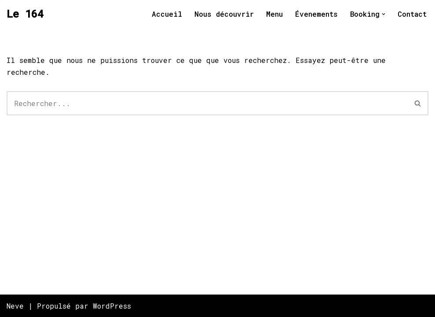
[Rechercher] (207, 103)
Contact (412, 13)
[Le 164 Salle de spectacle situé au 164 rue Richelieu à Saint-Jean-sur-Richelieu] (25, 14)
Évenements (316, 13)
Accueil (167, 13)
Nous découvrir (224, 13)
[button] (383, 14)
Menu (274, 13)
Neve (15, 305)
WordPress (112, 305)
